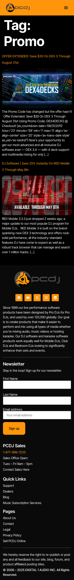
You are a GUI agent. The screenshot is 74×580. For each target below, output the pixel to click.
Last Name (10, 394)
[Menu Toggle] (66, 8)
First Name (10, 378)
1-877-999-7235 (14, 452)
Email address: (37, 413)
